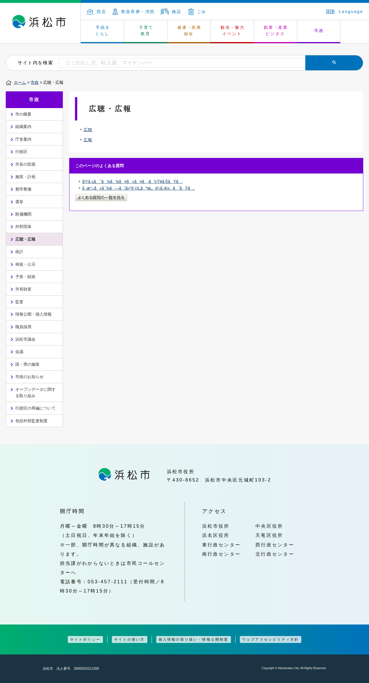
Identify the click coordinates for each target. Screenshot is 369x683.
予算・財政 (25, 276)
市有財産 (23, 289)
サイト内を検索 (35, 62)
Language (344, 11)
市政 (319, 30)
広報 (88, 139)
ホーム (20, 82)
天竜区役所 (269, 535)
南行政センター (221, 553)
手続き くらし (102, 30)
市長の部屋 (25, 164)
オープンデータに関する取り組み (35, 392)
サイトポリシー (85, 639)
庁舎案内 (23, 139)
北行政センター (274, 553)
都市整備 (23, 189)
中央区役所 (269, 526)
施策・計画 (25, 176)
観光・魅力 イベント (233, 30)
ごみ (197, 11)
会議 (19, 351)
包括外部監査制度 (31, 420)
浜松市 (40, 23)
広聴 (88, 129)
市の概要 (23, 114)
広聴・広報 (25, 239)
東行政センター (221, 544)
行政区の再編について (35, 408)
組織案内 (23, 126)
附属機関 (23, 214)
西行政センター (274, 544)
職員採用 (23, 326)
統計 (19, 251)
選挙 (19, 201)
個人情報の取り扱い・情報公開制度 (194, 639)
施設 (171, 11)
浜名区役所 (216, 535)
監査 (19, 301)
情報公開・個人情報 (33, 314)
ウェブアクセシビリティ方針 (270, 639)
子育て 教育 (146, 30)
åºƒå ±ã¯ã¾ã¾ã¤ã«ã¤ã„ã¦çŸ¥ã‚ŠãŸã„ (132, 181)
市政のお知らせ (29, 376)
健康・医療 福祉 (189, 30)
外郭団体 (23, 226)
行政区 (21, 151)
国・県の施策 (27, 364)
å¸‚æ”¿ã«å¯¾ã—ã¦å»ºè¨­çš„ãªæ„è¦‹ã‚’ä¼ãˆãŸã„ (138, 188)
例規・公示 (25, 264)
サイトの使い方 (129, 639)
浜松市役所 (216, 526)
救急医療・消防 (133, 11)
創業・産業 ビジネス (276, 30)
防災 (96, 11)
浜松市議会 (25, 339)
